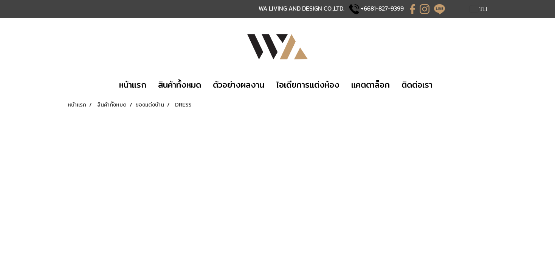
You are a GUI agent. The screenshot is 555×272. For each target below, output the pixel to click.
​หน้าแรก (132, 84)
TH (478, 9)
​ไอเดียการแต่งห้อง (308, 84)
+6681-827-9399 (382, 8)
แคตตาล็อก (370, 84)
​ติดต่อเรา (417, 84)
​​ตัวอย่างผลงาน (238, 84)
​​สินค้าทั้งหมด (179, 84)
